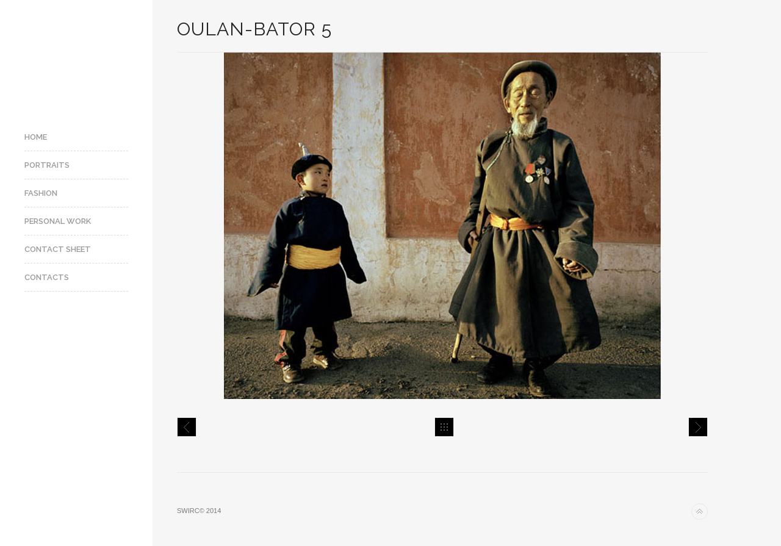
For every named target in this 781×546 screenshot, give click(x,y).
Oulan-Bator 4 (186, 427)
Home (35, 137)
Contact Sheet (57, 249)
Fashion (40, 193)
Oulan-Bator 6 (698, 427)
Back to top (699, 511)
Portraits (47, 165)
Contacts (46, 277)
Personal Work (57, 221)
